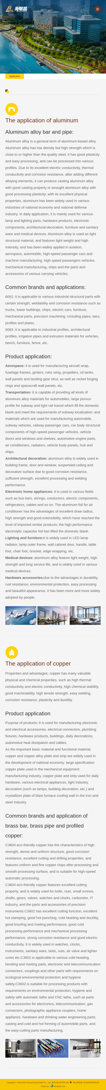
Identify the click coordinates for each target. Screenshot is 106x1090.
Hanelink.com (59, 1086)
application (14, 76)
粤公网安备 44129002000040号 (84, 1082)
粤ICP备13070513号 (60, 1082)
